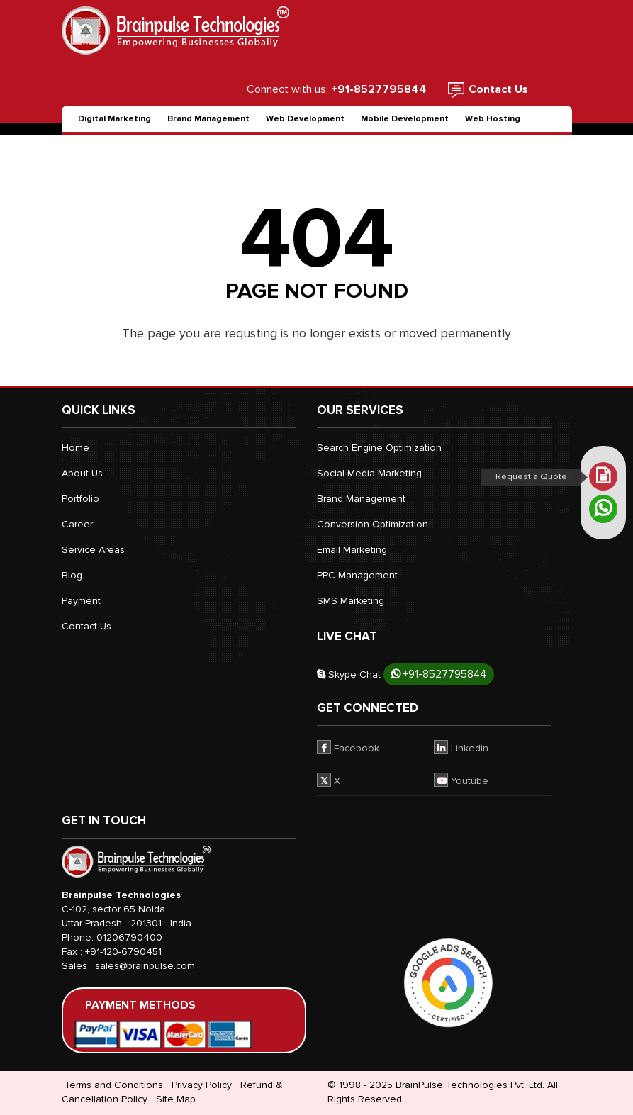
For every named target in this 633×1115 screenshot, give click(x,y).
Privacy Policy (202, 1085)
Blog (72, 575)
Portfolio (80, 499)
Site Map (176, 1099)
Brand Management (208, 118)
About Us (82, 473)
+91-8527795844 (438, 674)
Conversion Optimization (372, 524)
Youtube (461, 780)
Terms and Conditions (114, 1085)
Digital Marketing (114, 118)
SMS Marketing (350, 601)
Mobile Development (405, 118)
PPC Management (357, 575)
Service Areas (93, 550)
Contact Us (498, 89)
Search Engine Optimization (379, 448)
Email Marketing (352, 550)
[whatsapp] (603, 509)
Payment (81, 601)
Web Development (305, 118)
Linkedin (461, 747)
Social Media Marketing (369, 473)
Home (75, 448)
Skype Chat (349, 674)
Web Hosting (492, 118)
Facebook (348, 747)
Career (77, 524)
